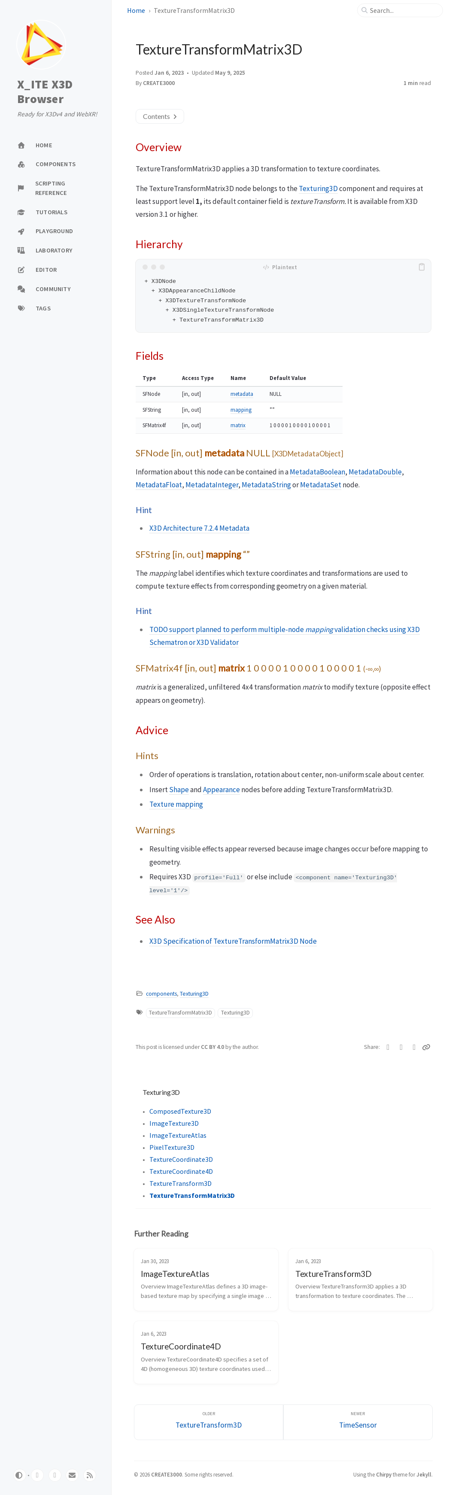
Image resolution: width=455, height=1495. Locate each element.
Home (136, 10)
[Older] (208, 1422)
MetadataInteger (211, 484)
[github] (37, 1475)
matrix (238, 425)
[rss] (90, 1475)
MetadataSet (320, 484)
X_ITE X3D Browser (45, 91)
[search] (403, 10)
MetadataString (266, 484)
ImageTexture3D (174, 1123)
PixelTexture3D (171, 1147)
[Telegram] (414, 1047)
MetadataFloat (159, 484)
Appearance (221, 789)
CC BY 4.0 (213, 1047)
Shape (179, 789)
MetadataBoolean (317, 472)
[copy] (423, 267)
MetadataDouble (375, 472)
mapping (241, 409)
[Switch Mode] (20, 1475)
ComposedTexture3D (180, 1111)
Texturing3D (318, 188)
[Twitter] (388, 1047)
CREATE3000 (159, 83)
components (161, 993)
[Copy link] (426, 1047)
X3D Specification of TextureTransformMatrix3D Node (233, 941)
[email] (72, 1475)
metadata (242, 394)
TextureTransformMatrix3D (180, 1012)
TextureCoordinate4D (181, 1171)
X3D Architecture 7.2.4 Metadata (199, 528)
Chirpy (383, 1474)
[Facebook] (401, 1047)
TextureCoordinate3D (181, 1159)
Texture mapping (176, 804)
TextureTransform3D (180, 1183)
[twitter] (55, 1475)
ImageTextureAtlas (177, 1135)
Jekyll (423, 1474)
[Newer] (358, 1422)
